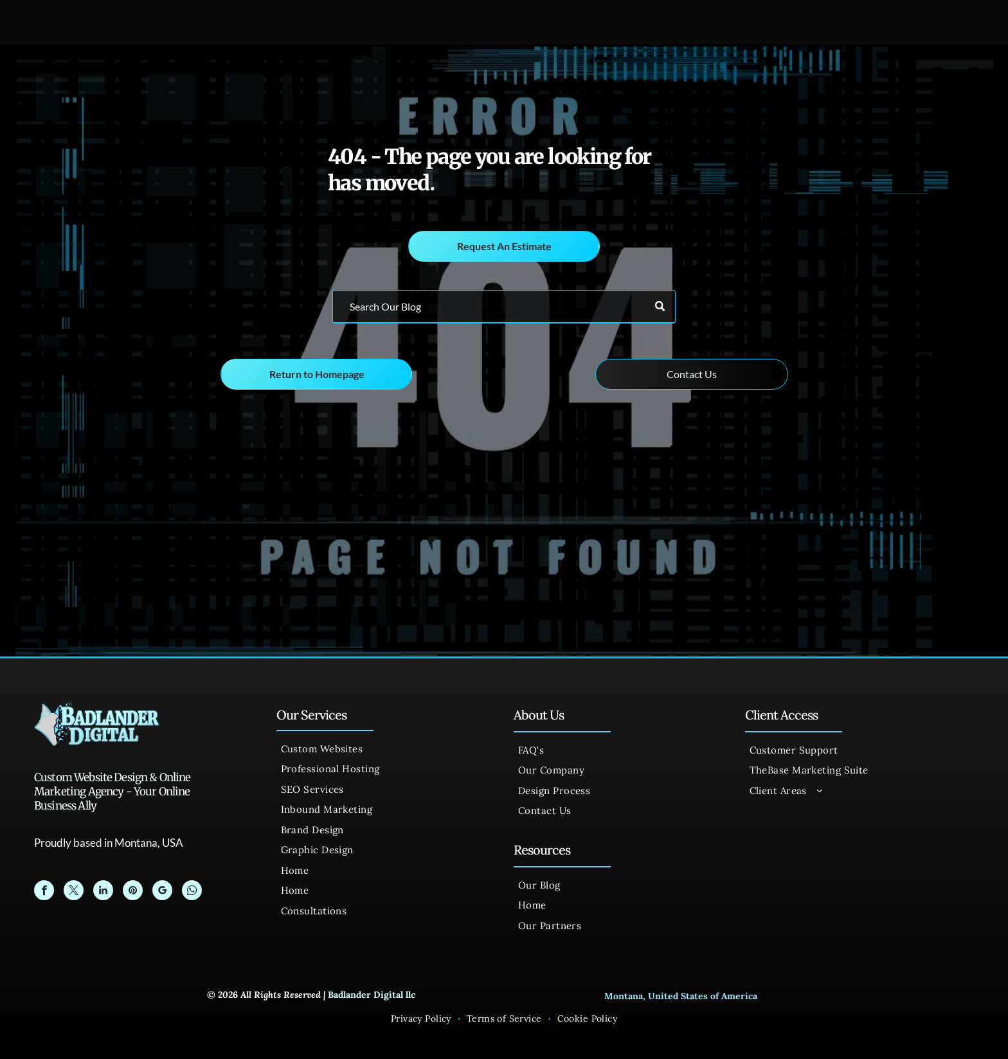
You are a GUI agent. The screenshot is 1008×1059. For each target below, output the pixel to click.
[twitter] (74, 891)
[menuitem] (383, 749)
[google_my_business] (162, 891)
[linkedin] (103, 891)
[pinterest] (133, 891)
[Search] (504, 306)
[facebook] (44, 891)
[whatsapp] (192, 891)
